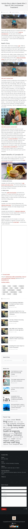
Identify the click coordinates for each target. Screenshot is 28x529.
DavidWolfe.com (5, 280)
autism (4, 286)
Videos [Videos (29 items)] (21, 444)
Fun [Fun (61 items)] (4, 427)
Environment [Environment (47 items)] (20, 423)
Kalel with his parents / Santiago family (9, 126)
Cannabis (15, 286)
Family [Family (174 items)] (9, 425)
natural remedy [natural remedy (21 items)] (16, 437)
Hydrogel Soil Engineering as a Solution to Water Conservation (16, 337)
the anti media (6, 274)
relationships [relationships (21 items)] (18, 438)
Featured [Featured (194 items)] (17, 425)
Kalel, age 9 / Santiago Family (7, 78)
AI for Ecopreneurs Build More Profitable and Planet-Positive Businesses (16, 304)
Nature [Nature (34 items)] (21, 437)
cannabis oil (21, 286)
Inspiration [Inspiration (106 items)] (18, 433)
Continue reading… (5, 282)
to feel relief (16, 222)
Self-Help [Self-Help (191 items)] (6, 442)
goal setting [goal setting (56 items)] (14, 427)
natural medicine (14, 292)
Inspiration (19, 290)
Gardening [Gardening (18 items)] (8, 427)
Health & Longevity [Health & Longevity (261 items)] (11, 431)
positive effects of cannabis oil (10, 146)
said (19, 45)
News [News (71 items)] (5, 438)
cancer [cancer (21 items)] (15, 421)
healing (22, 288)
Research (9, 294)
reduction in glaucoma (20, 211)
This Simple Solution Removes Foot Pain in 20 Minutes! (18, 380)
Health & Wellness (15, 12)
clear (24, 508)
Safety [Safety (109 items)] (12, 440)
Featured (16, 288)
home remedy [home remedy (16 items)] (11, 433)
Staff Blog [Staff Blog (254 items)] (15, 442)
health (4, 290)
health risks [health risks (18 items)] (5, 433)
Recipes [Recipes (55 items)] (13, 438)
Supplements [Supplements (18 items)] (5, 444)
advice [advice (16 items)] (4, 419)
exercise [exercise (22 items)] (5, 425)
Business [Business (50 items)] (10, 421)
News (4, 294)
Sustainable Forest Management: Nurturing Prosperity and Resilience (17, 397)
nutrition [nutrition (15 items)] (8, 438)
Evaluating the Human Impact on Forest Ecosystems (16, 346)
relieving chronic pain (6, 205)
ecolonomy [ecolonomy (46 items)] (13, 423)
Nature (20, 292)
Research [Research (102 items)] (6, 440)
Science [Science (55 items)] (17, 440)
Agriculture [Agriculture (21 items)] (8, 419)
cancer (9, 286)
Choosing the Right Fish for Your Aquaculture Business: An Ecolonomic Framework (17, 312)
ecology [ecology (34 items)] (7, 423)
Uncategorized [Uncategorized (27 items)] (16, 444)
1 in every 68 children (13, 138)
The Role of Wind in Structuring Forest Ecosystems (16, 320)
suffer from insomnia (11, 192)
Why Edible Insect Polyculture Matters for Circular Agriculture (16, 329)
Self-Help (15, 294)
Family (11, 288)
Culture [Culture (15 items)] (18, 421)
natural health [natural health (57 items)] (7, 437)
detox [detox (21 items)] (21, 421)
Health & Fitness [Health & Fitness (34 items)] (7, 429)
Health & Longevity (11, 290)
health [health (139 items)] (21, 427)
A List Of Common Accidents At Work (17, 388)
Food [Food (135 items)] (23, 425)
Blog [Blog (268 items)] (5, 421)
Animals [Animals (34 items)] (13, 419)
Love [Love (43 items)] (12, 435)
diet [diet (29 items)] (4, 423)
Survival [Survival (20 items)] (10, 444)
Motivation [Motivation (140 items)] (18, 435)
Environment (5, 288)
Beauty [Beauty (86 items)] (18, 419)
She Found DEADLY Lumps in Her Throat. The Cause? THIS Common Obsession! (18, 406)
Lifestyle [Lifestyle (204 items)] (6, 435)
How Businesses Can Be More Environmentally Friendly (16, 372)
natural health (5, 292)
